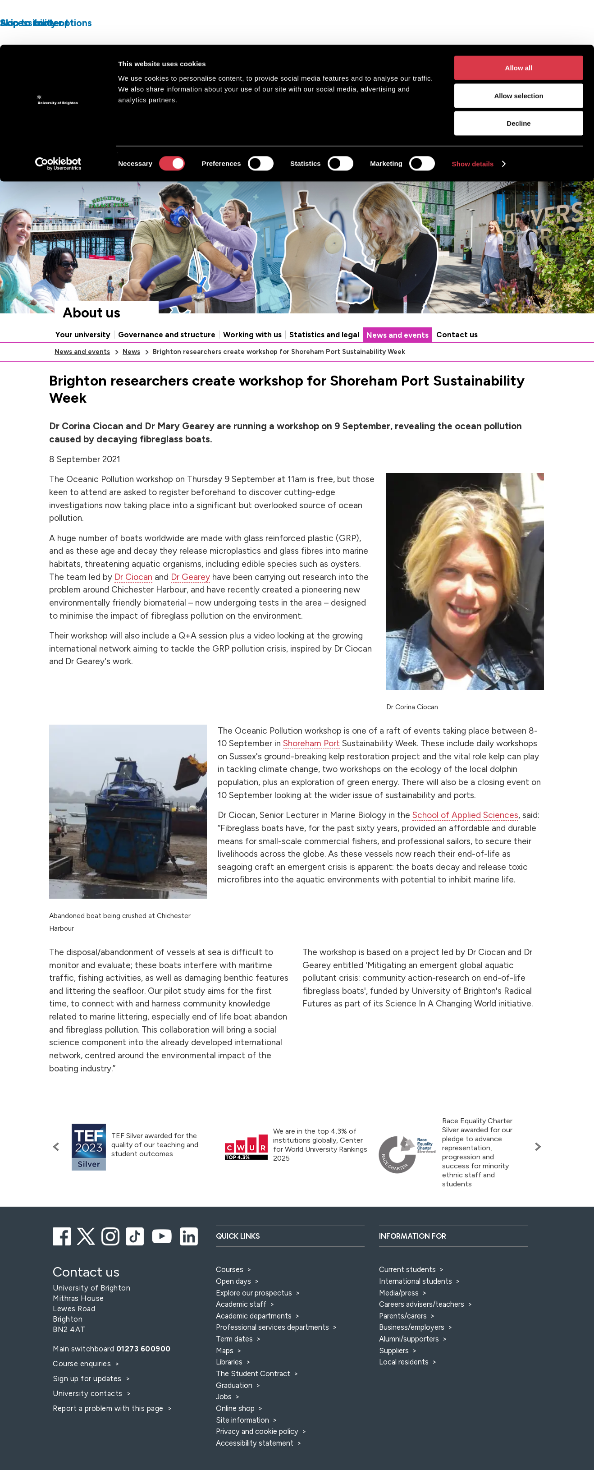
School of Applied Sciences (465, 843)
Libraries (229, 1389)
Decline (518, 78)
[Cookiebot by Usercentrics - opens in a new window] (58, 119)
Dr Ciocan (133, 605)
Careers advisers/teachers (421, 1332)
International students (415, 1309)
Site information (242, 1447)
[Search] (473, 190)
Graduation (234, 1413)
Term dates (234, 1366)
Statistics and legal (324, 362)
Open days (233, 1309)
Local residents (404, 1389)
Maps (224, 1378)
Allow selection (518, 51)
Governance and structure (166, 362)
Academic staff (241, 1332)
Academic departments (254, 1343)
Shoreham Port (311, 771)
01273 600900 (143, 1376)
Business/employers (411, 1355)
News (131, 380)
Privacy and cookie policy (257, 1459)
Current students (407, 1297)
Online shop (235, 1436)
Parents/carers (403, 1343)
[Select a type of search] (392, 190)
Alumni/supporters (409, 1366)
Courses (229, 1297)
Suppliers (394, 1378)
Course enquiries (83, 1391)
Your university (82, 362)
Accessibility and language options (517, 164)
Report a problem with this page (109, 1436)
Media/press (399, 1320)
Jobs (224, 1424)
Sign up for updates (88, 1406)
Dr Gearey (190, 605)
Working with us (252, 362)
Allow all (519, 23)
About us (91, 340)
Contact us (457, 362)
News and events (397, 363)
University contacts (88, 1421)
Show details (473, 119)
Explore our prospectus (254, 1320)
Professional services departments (273, 1355)
